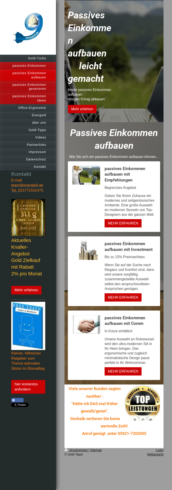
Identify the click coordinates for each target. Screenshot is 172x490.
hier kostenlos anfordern (26, 386)
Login (159, 450)
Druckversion (76, 450)
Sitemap (96, 450)
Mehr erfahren (26, 290)
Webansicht (155, 454)
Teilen (17, 400)
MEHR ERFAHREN (123, 223)
